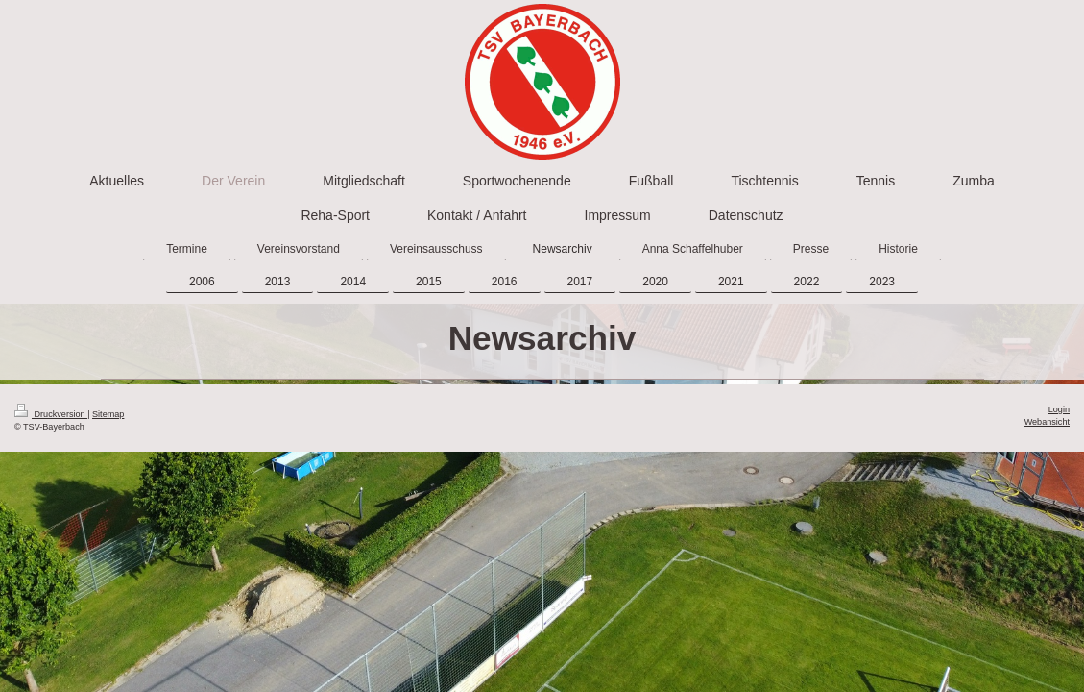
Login (1059, 409)
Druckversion (50, 414)
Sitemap (108, 414)
